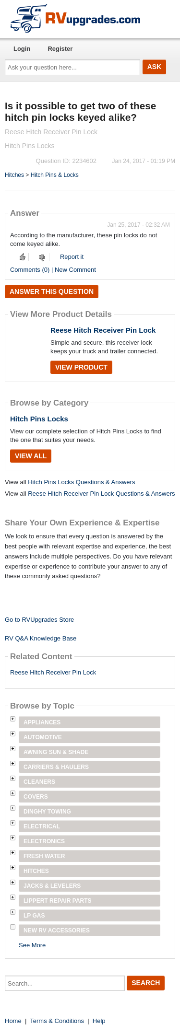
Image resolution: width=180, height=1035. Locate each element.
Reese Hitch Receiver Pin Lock (103, 330)
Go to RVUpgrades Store (39, 619)
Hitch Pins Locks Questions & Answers (81, 482)
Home (13, 1020)
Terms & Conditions (57, 1020)
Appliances (42, 722)
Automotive (43, 737)
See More (32, 945)
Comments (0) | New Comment (53, 269)
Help (99, 1020)
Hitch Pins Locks (39, 419)
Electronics (44, 841)
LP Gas (34, 915)
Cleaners (39, 782)
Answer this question (52, 291)
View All (31, 456)
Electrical (42, 826)
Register (60, 48)
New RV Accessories (57, 930)
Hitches (14, 175)
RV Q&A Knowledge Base (40, 638)
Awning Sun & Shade (56, 752)
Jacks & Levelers (52, 886)
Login (21, 48)
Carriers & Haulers (56, 767)
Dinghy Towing (47, 811)
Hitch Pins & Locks (55, 175)
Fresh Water (44, 856)
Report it (72, 257)
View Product (81, 367)
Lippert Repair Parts (58, 900)
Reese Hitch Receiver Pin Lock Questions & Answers (101, 493)
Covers (36, 796)
